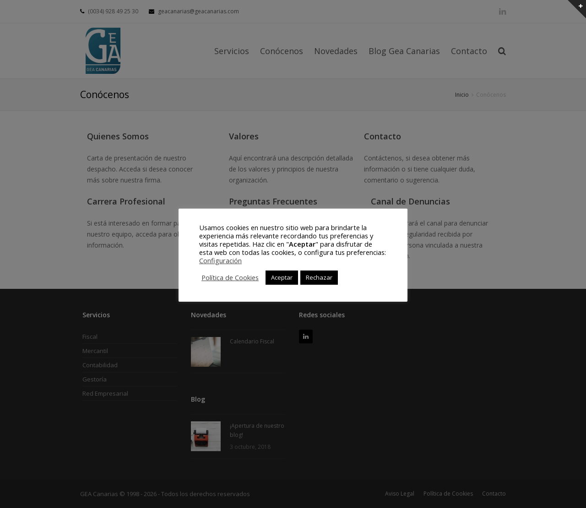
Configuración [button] (220, 260)
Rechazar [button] (319, 277)
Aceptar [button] (282, 277)
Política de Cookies (230, 277)
